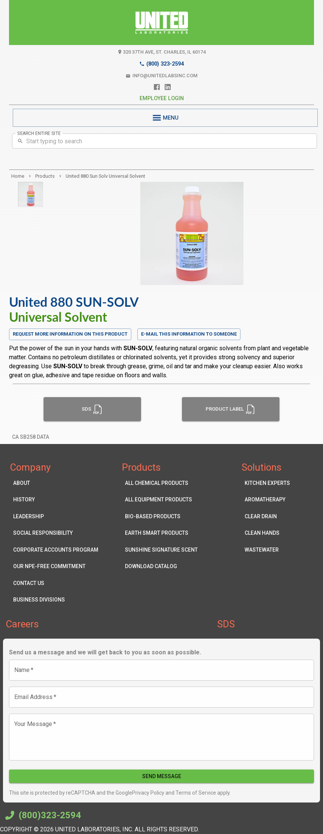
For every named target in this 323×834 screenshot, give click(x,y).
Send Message (161, 776)
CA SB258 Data (30, 437)
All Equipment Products (161, 500)
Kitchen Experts (267, 483)
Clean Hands (267, 533)
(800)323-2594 (42, 815)
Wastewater (267, 550)
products (45, 176)
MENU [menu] (165, 117)
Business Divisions (55, 600)
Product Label (230, 409)
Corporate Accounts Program (55, 550)
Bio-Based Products (161, 517)
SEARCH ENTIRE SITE (39, 133)
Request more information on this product (70, 334)
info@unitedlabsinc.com (161, 75)
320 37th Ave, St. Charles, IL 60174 (161, 52)
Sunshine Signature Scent (161, 550)
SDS (92, 409)
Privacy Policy (148, 793)
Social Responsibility (55, 533)
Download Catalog (161, 566)
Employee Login (161, 98)
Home (17, 176)
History (55, 500)
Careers (22, 624)
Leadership (55, 517)
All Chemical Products (161, 483)
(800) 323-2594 (161, 64)
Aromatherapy (267, 500)
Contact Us (55, 583)
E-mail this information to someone (189, 334)
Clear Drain (267, 517)
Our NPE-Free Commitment (55, 566)
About (55, 483)
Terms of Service (195, 793)
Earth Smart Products (161, 533)
